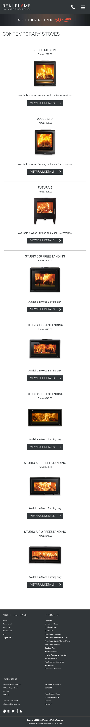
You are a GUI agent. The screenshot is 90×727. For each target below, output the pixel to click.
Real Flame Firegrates (53, 634)
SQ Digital (58, 723)
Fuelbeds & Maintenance (54, 662)
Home (5, 620)
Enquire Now (8, 638)
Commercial (7, 624)
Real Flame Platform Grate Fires (56, 638)
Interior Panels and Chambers (56, 655)
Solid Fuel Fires (50, 627)
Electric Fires (49, 631)
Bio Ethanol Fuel (51, 658)
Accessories (49, 665)
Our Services (7, 631)
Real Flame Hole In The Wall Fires (57, 641)
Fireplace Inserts (51, 651)
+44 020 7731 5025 (10, 701)
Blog (4, 634)
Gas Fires (48, 620)
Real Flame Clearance (53, 669)
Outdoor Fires (50, 648)
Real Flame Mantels (52, 645)
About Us (6, 627)
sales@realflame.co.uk (11, 704)
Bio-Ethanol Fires (51, 624)
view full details (42, 103)
